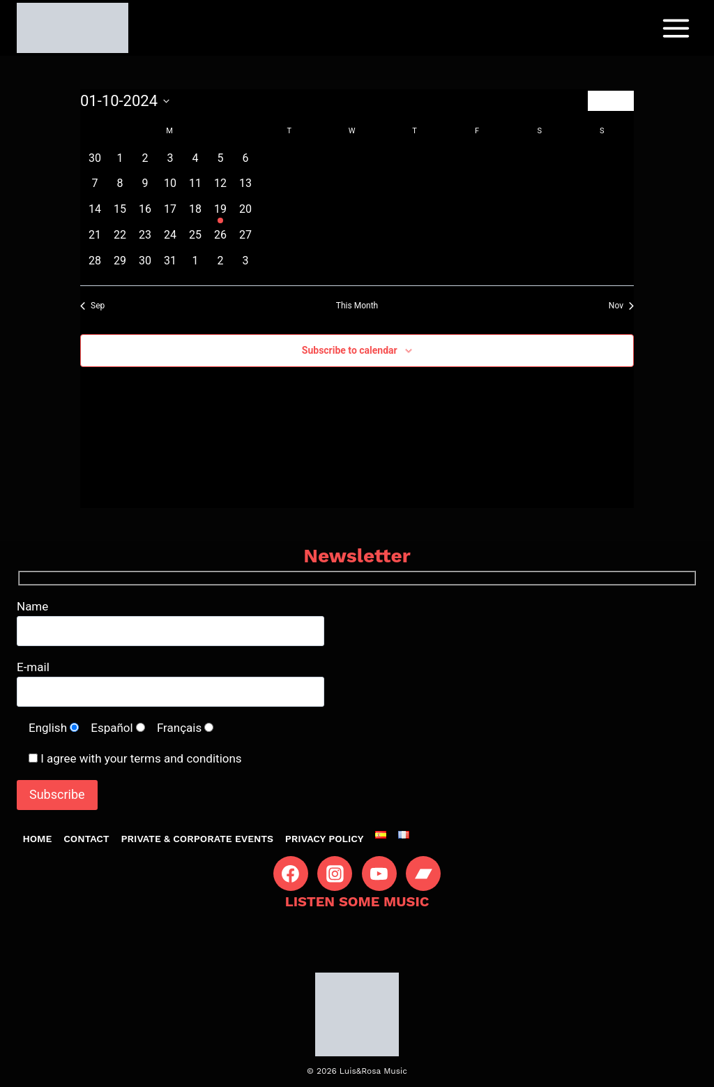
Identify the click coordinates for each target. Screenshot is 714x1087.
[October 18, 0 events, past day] (195, 214)
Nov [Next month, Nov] (621, 305)
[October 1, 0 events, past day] (119, 163)
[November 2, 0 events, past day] (220, 265)
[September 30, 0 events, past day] (94, 163)
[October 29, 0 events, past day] (119, 265)
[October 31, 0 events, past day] (170, 265)
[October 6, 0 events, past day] (245, 163)
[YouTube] (379, 873)
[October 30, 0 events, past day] (145, 265)
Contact (86, 838)
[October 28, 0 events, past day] (94, 265)
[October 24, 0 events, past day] (170, 240)
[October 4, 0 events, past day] (195, 163)
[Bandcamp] (423, 873)
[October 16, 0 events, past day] (145, 214)
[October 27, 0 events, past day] (245, 240)
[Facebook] (290, 873)
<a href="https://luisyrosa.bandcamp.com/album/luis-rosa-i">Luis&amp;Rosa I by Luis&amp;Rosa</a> (357, 933)
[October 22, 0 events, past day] (119, 240)
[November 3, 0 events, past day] (245, 265)
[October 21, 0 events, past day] (94, 240)
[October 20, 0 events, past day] (245, 214)
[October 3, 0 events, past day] (170, 163)
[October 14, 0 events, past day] (94, 214)
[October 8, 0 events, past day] (119, 188)
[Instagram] (334, 873)
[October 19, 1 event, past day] (220, 214)
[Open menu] (675, 27)
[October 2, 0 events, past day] (145, 163)
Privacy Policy (324, 838)
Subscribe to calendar (349, 350)
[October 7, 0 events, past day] (94, 188)
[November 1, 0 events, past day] (195, 265)
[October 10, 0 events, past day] (170, 188)
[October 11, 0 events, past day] (195, 188)
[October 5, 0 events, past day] (220, 163)
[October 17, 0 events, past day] (170, 214)
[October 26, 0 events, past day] (220, 240)
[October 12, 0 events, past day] (220, 188)
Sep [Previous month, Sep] (92, 305)
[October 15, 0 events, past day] (119, 214)
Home (37, 838)
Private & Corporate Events (197, 838)
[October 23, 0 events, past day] (145, 240)
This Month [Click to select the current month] (357, 305)
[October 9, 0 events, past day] (145, 188)
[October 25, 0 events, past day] (195, 240)
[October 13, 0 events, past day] (245, 188)
